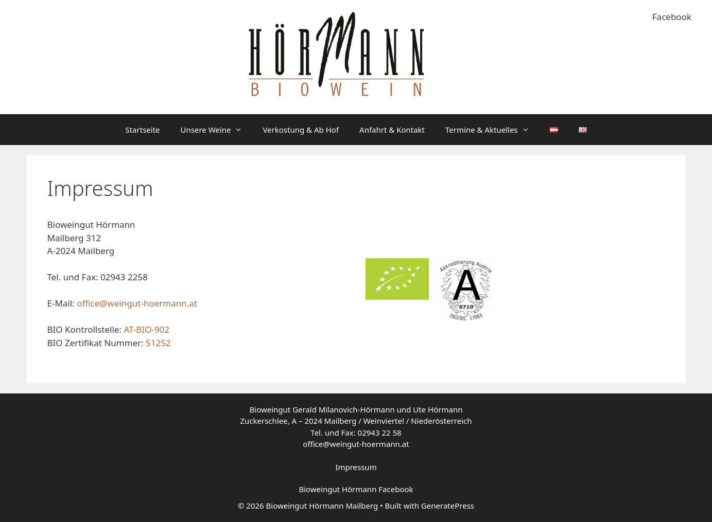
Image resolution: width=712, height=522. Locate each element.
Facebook (671, 17)
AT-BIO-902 (146, 329)
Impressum (355, 467)
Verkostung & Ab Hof (301, 129)
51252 (158, 343)
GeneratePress (447, 505)
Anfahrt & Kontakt (392, 129)
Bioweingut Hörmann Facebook (356, 489)
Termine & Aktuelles (492, 129)
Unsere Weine (217, 129)
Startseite (142, 129)
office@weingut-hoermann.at (137, 303)
